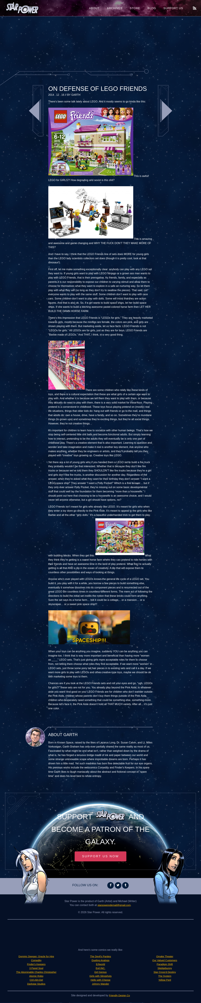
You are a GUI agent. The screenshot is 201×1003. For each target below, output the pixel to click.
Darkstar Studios (36, 984)
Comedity (36, 960)
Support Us (173, 8)
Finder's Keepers (36, 964)
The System (165, 976)
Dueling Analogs (100, 960)
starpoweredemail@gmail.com (114, 905)
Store (135, 8)
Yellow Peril (164, 980)
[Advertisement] (101, 42)
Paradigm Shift (164, 964)
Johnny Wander (100, 984)
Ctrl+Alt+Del (36, 980)
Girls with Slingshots (100, 976)
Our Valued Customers (165, 960)
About (94, 8)
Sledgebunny (164, 968)
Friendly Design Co (119, 996)
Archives (114, 8)
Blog (152, 8)
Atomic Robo (36, 976)
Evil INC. (100, 968)
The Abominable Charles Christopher (36, 972)
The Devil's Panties (100, 956)
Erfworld (100, 964)
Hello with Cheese (100, 980)
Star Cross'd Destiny (165, 972)
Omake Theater (165, 956)
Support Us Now (100, 856)
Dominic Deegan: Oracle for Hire (36, 956)
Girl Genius (100, 972)
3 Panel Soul (36, 968)
